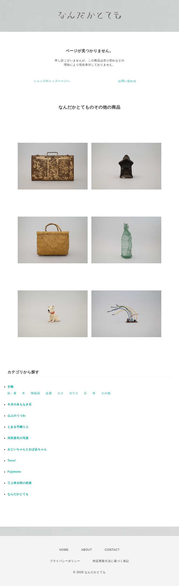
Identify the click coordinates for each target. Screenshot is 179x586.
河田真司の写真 (18, 438)
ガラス (73, 393)
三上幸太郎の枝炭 (19, 483)
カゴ (60, 393)
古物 (10, 386)
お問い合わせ (127, 81)
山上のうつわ (16, 415)
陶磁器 (35, 393)
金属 (49, 393)
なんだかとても (18, 494)
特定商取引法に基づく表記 (111, 561)
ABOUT (86, 549)
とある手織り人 (18, 427)
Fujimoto (14, 471)
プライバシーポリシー (65, 561)
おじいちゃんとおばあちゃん (27, 449)
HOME (64, 549)
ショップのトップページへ (52, 81)
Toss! (11, 460)
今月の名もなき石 (19, 404)
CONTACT (112, 549)
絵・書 (12, 393)
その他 (105, 393)
